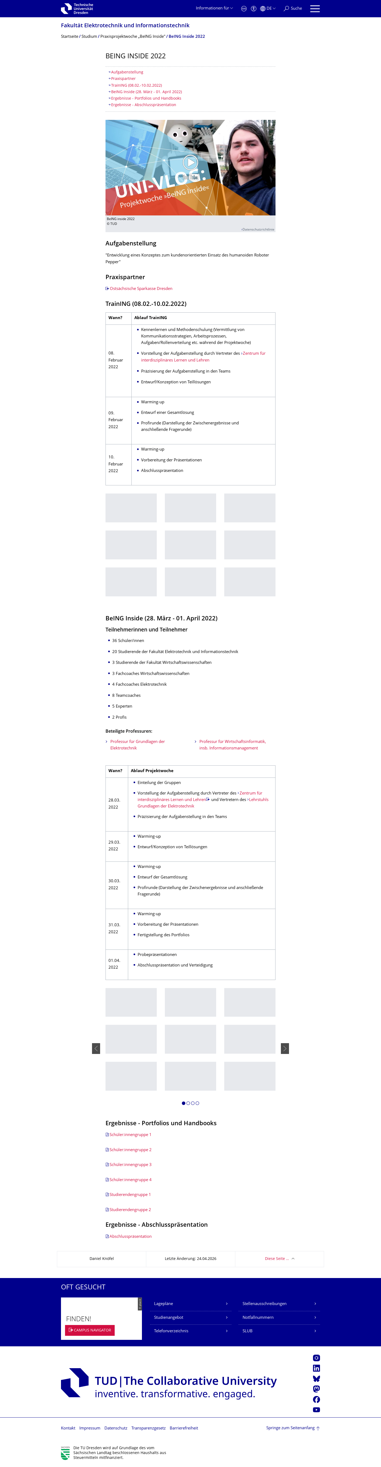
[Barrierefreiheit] (254, 8)
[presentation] (96, 1048)
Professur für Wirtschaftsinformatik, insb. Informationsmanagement (232, 745)
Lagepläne (163, 1304)
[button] (183, 1104)
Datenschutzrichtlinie (258, 229)
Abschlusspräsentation (131, 1237)
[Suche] (293, 8)
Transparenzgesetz (148, 1429)
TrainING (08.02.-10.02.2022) (136, 85)
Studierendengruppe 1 (130, 1195)
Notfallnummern (258, 1318)
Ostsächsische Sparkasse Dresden (141, 289)
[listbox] (190, 548)
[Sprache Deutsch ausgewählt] (267, 8)
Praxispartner (123, 79)
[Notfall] (244, 8)
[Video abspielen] (190, 167)
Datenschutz (115, 1429)
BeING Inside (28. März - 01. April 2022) (146, 92)
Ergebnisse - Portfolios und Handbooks (146, 98)
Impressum (89, 1429)
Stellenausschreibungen (265, 1304)
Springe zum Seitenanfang (290, 1428)
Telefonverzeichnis (171, 1331)
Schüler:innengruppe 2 (131, 1150)
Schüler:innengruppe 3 (131, 1165)
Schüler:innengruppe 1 (131, 1135)
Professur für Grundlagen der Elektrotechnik (137, 745)
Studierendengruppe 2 (130, 1210)
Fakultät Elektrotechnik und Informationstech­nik (125, 26)
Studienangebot (168, 1318)
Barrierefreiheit (184, 1429)
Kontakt (68, 1429)
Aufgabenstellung (127, 72)
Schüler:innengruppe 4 (131, 1180)
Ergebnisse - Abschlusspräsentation (143, 105)
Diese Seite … (277, 1259)
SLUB (248, 1331)
